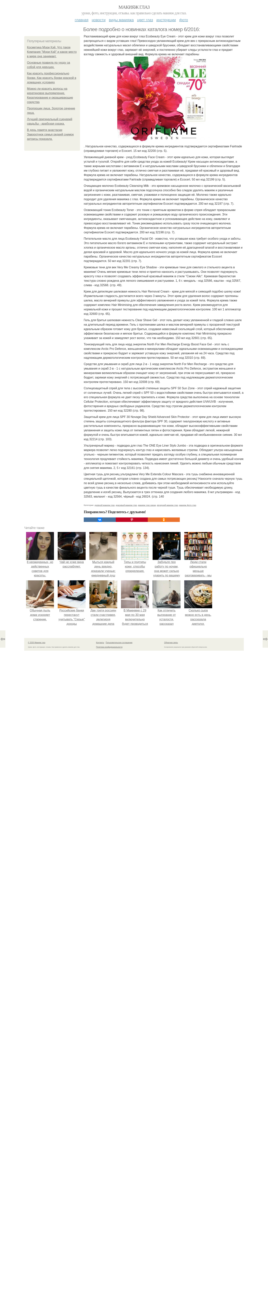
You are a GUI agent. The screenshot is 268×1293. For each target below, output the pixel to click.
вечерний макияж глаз (167, 505)
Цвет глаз (145, 20)
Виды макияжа (121, 20)
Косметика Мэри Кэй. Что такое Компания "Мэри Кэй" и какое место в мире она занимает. (52, 52)
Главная (81, 20)
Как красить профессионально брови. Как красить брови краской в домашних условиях (51, 78)
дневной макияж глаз (105, 505)
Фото (183, 20)
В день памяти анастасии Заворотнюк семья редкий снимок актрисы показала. (50, 134)
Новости (99, 20)
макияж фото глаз (187, 505)
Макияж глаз (134, 7)
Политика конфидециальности (109, 647)
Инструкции (166, 20)
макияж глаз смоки (147, 505)
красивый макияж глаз (126, 505)
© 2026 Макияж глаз (36, 643)
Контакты (100, 643)
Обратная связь (171, 643)
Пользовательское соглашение (119, 643)
